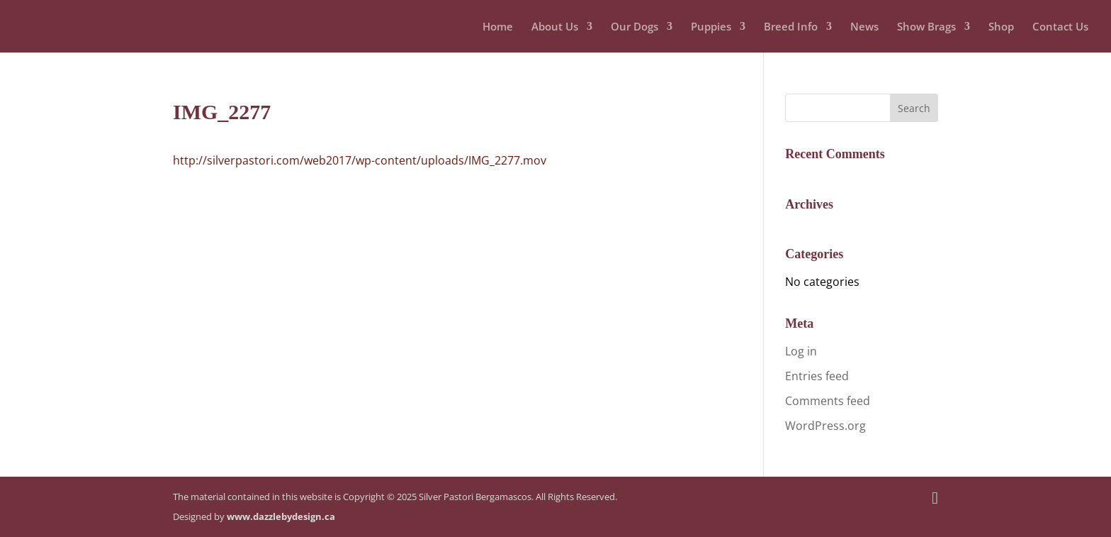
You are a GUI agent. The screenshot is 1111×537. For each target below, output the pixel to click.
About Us (554, 27)
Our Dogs (634, 27)
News (864, 27)
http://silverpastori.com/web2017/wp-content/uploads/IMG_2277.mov (359, 160)
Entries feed (817, 376)
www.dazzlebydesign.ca (281, 516)
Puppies (711, 27)
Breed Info (791, 27)
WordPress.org (825, 425)
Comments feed (827, 401)
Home (498, 27)
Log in (801, 351)
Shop (1001, 27)
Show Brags (926, 27)
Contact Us (1060, 27)
